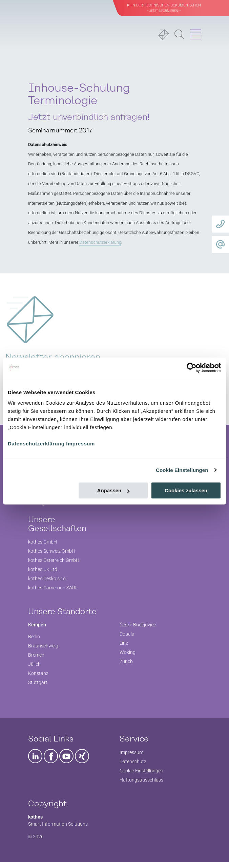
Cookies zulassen (186, 490)
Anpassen (113, 490)
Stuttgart (37, 682)
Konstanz (38, 673)
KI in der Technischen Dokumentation (164, 8)
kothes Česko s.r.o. (47, 578)
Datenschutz (133, 761)
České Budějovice (138, 624)
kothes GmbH (42, 542)
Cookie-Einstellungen (141, 770)
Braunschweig (43, 645)
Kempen (37, 624)
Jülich (34, 664)
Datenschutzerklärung (36, 443)
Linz (124, 643)
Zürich (126, 661)
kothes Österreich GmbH (53, 560)
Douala (127, 634)
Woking (128, 652)
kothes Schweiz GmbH (51, 551)
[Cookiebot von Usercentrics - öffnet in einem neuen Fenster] (191, 368)
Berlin (34, 636)
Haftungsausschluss (141, 780)
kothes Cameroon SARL (53, 587)
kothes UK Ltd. (43, 569)
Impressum (80, 443)
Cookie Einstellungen (182, 470)
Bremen (36, 655)
